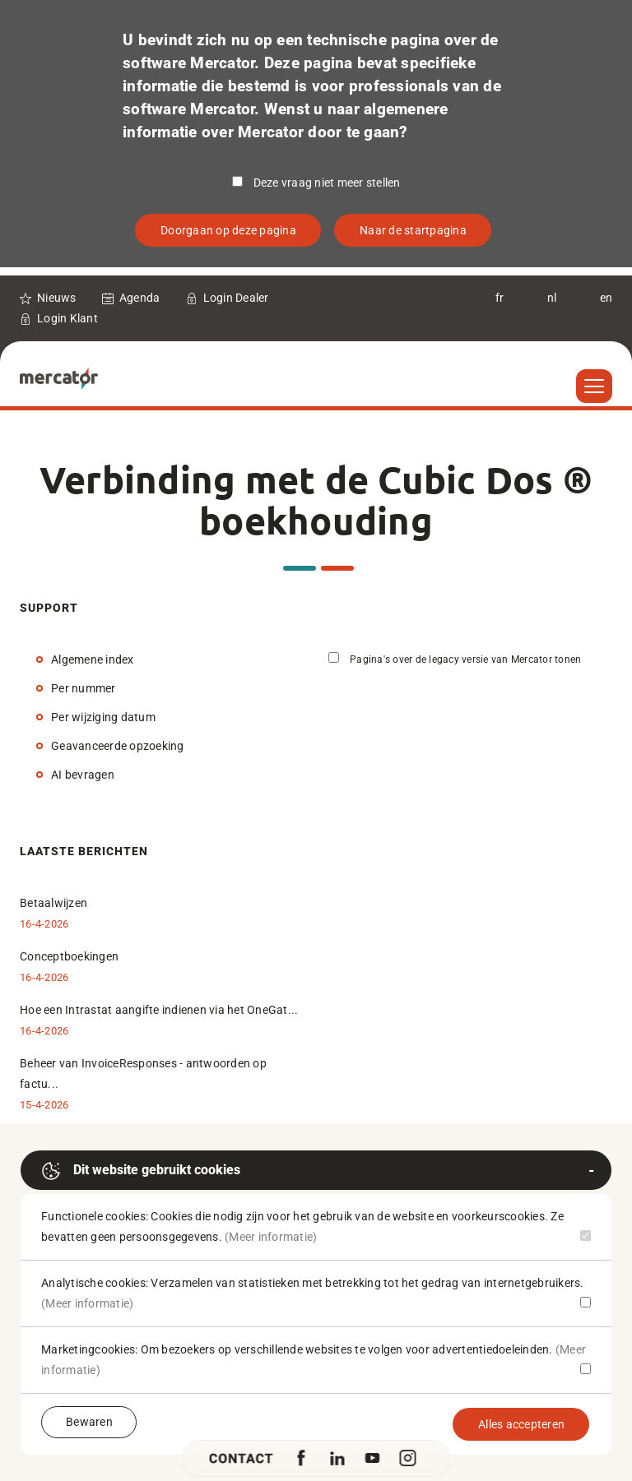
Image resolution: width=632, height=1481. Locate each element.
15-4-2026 (44, 1105)
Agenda (139, 297)
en (606, 297)
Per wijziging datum (103, 717)
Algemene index (92, 659)
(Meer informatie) (271, 1236)
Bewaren (89, 1421)
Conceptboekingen (69, 956)
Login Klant (67, 318)
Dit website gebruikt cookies (140, 1171)
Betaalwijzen (53, 902)
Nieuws (57, 297)
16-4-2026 (44, 924)
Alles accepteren (521, 1424)
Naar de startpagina (413, 230)
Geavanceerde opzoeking (117, 745)
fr (499, 297)
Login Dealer (236, 297)
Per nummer (83, 688)
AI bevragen (82, 774)
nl (552, 297)
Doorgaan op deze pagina (228, 230)
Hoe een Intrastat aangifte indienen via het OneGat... (159, 1009)
